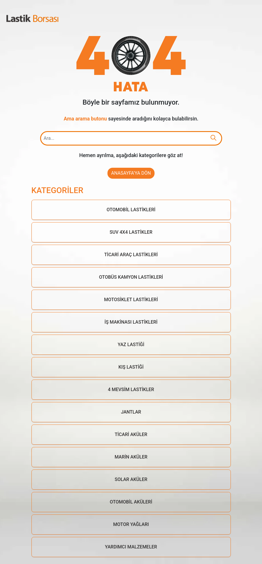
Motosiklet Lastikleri (131, 299)
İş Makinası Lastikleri (131, 322)
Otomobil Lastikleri (131, 209)
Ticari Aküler (131, 434)
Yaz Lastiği (131, 344)
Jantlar (131, 412)
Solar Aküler (131, 479)
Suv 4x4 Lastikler (131, 232)
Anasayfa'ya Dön (131, 173)
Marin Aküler (131, 457)
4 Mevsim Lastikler (131, 389)
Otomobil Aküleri (131, 502)
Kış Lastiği (131, 367)
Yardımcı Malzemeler (131, 547)
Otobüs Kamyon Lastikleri (131, 277)
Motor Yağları (131, 524)
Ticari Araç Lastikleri (131, 254)
